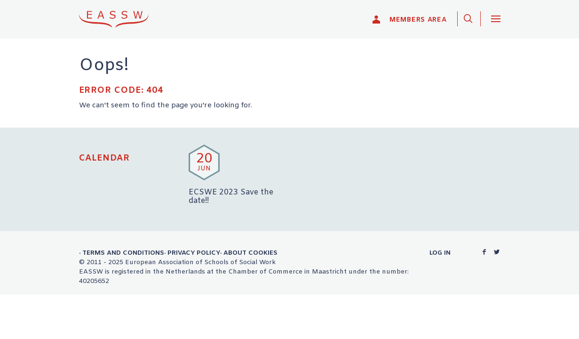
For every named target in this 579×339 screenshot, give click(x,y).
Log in (440, 253)
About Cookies (250, 253)
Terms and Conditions (123, 253)
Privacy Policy (193, 253)
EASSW (120, 19)
